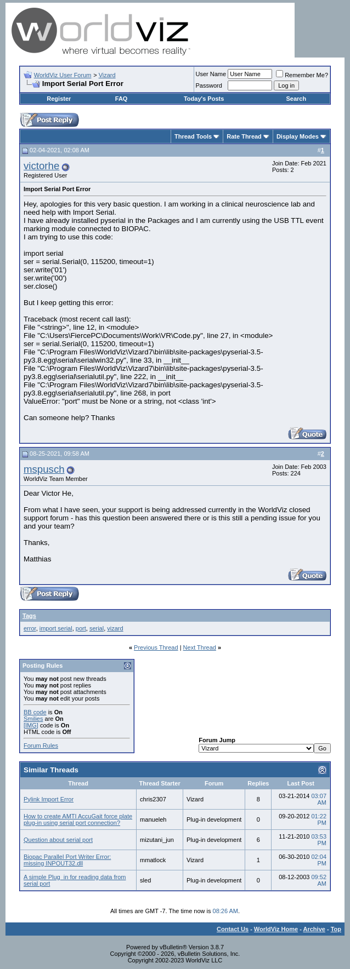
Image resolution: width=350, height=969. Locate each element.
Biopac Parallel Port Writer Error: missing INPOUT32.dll (67, 860)
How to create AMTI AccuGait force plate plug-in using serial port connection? (78, 819)
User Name (211, 74)
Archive (314, 929)
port (81, 628)
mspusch (44, 469)
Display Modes (297, 136)
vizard (115, 628)
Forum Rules (41, 745)
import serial (55, 628)
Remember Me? (302, 75)
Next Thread (199, 647)
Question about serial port (58, 839)
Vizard (107, 75)
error (30, 628)
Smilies (33, 718)
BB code (35, 712)
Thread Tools (193, 136)
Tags (29, 615)
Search (296, 98)
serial (96, 628)
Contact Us (233, 929)
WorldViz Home (276, 929)
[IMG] (31, 725)
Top (336, 929)
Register (59, 98)
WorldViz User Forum (63, 75)
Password (209, 85)
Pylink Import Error (49, 799)
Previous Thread (156, 647)
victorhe (41, 165)
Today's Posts (204, 98)
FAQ (121, 98)
